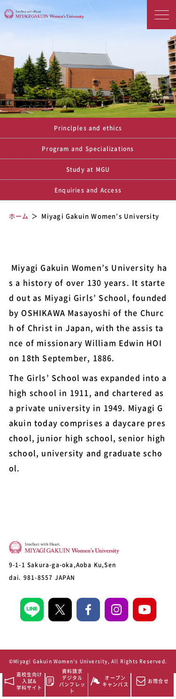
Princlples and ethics (88, 128)
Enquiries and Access (88, 190)
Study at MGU (88, 169)
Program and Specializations (88, 149)
